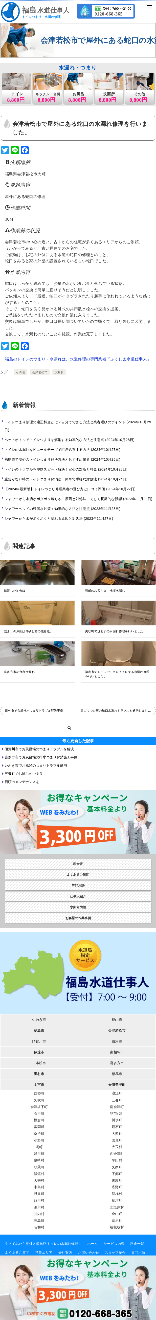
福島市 (39, 1030)
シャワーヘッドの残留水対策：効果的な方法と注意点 (62, 509)
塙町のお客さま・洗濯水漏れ (105, 590)
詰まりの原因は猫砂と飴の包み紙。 (28, 631)
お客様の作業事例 (78, 918)
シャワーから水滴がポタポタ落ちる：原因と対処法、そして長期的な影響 (78, 499)
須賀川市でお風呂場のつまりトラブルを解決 (39, 749)
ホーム (92, 1244)
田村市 (39, 1074)
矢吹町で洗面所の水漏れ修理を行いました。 (115, 631)
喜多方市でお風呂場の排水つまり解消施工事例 (41, 757)
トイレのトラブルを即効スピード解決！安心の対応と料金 (66, 469)
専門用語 (78, 885)
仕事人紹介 (78, 896)
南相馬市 (117, 1052)
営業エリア (43, 1253)
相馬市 (117, 1074)
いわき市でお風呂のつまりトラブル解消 (36, 765)
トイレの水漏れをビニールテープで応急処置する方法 (62, 450)
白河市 (117, 1041)
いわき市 (39, 1020)
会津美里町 (117, 1085)
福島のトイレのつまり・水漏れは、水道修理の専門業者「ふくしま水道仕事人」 (78, 359)
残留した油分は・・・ (19, 590)
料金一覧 (137, 1244)
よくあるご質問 (78, 875)
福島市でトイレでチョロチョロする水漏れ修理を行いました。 (117, 674)
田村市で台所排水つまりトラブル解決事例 (34, 710)
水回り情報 (78, 907)
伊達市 (39, 1052)
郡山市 (117, 1020)
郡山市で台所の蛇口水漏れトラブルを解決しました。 (117, 710)
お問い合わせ (88, 1253)
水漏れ (59, 372)
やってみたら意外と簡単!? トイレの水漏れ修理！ (43, 1244)
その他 (20, 372)
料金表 (78, 864)
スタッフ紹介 (115, 1253)
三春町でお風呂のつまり (24, 774)
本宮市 (39, 1085)
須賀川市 (39, 1041)
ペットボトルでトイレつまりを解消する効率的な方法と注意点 (69, 440)
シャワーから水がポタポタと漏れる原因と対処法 (58, 519)
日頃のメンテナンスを (22, 782)
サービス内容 (114, 1244)
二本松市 (39, 1063)
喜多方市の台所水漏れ (19, 672)
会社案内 (65, 1253)
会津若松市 (39, 372)
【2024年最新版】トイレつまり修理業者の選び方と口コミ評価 (69, 489)
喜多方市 (117, 1063)
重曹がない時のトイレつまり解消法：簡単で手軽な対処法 (66, 479)
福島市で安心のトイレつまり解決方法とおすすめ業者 (62, 459)
